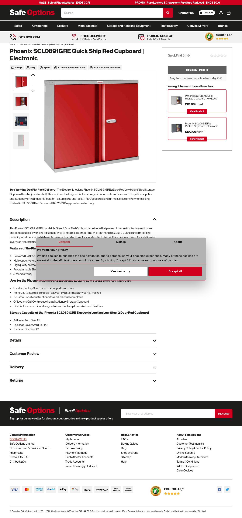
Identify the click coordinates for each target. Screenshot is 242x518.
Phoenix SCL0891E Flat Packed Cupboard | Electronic (201, 124)
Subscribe (224, 413)
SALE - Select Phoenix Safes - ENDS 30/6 (64, 2)
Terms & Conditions (188, 461)
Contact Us (186, 13)
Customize (120, 271)
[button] (37, 76)
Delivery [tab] (17, 366)
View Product (197, 111)
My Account (72, 439)
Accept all (175, 271)
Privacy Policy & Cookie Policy (194, 448)
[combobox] (112, 13)
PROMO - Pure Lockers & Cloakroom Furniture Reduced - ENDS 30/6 (177, 2)
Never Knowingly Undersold (81, 466)
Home (13, 44)
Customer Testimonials (190, 443)
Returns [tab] (16, 380)
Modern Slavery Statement (192, 457)
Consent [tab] (64, 241)
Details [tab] (121, 241)
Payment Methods (76, 452)
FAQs (124, 439)
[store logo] (32, 12)
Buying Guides (129, 443)
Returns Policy (74, 448)
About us (182, 439)
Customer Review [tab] (24, 353)
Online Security (186, 452)
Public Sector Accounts (79, 457)
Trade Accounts (75, 461)
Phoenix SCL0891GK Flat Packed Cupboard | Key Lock (201, 97)
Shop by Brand (129, 452)
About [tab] (178, 241)
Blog (123, 448)
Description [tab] (19, 219)
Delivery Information (77, 443)
